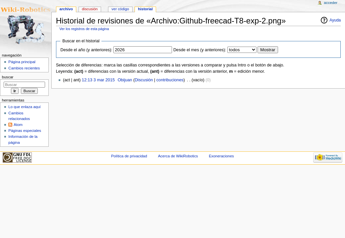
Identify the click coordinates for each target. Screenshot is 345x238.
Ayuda (335, 20)
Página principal (21, 62)
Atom (18, 125)
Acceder (330, 3)
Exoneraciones (221, 156)
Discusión (144, 80)
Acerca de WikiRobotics (178, 156)
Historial (145, 9)
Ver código (120, 9)
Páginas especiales (24, 131)
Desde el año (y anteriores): (86, 50)
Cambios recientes (24, 68)
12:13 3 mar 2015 (98, 80)
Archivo (66, 9)
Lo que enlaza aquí (24, 107)
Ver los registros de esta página (84, 29)
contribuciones (170, 80)
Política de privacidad (129, 156)
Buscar (8, 77)
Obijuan (125, 80)
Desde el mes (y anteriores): (199, 50)
